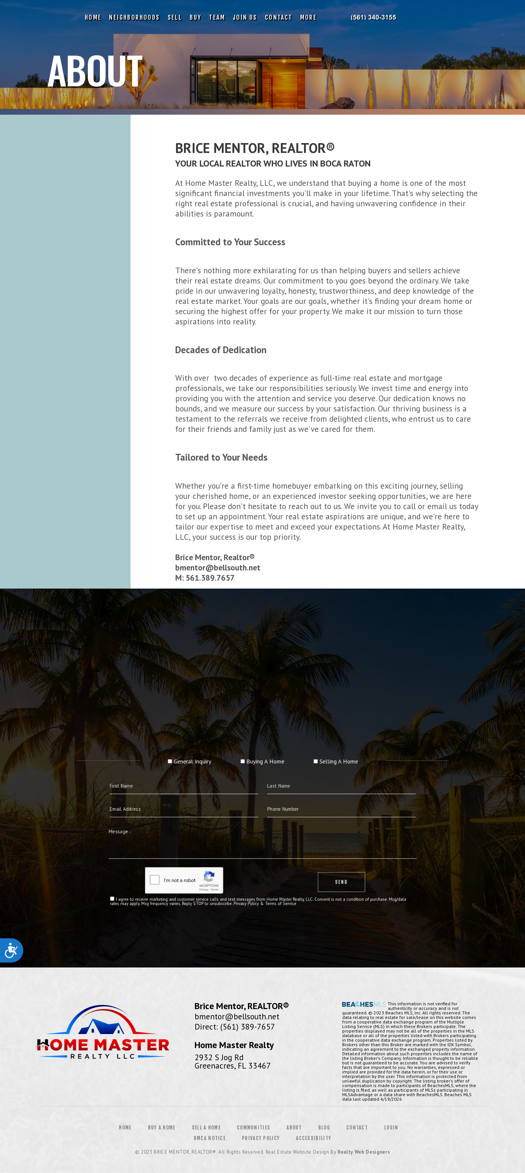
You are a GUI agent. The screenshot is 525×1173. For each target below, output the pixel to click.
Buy (195, 17)
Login (391, 1128)
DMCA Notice (210, 1138)
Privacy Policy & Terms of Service (264, 877)
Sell (175, 17)
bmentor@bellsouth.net (237, 1016)
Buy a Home (162, 1128)
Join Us (245, 17)
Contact (279, 17)
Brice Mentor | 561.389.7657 (373, 17)
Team (217, 17)
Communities (253, 1128)
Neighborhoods (134, 17)
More (308, 17)
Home (93, 17)
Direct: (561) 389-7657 (235, 1026)
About (294, 1128)
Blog (324, 1128)
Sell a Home (206, 1128)
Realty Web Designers (364, 1152)
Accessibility (313, 1138)
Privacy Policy (261, 1138)
